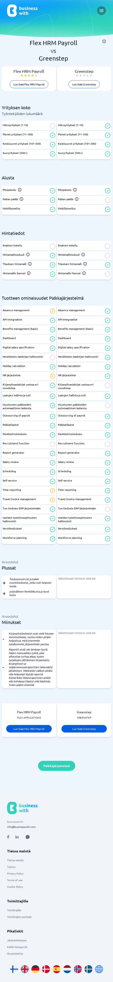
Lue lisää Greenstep (84, 84)
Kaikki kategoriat (17, 947)
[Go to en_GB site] (25, 969)
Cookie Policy (15, 886)
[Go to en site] (99, 969)
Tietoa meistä (15, 860)
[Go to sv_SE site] (88, 969)
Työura (11, 867)
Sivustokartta (15, 953)
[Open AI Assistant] (27, 837)
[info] (104, 41)
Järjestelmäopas (17, 940)
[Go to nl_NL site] (67, 969)
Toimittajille (14, 910)
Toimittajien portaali (19, 917)
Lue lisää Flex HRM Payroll (28, 84)
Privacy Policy (15, 873)
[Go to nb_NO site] (78, 969)
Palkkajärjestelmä (56, 766)
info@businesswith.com (21, 827)
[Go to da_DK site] (46, 969)
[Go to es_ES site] (57, 969)
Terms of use (15, 880)
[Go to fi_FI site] (14, 969)
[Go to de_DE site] (35, 969)
